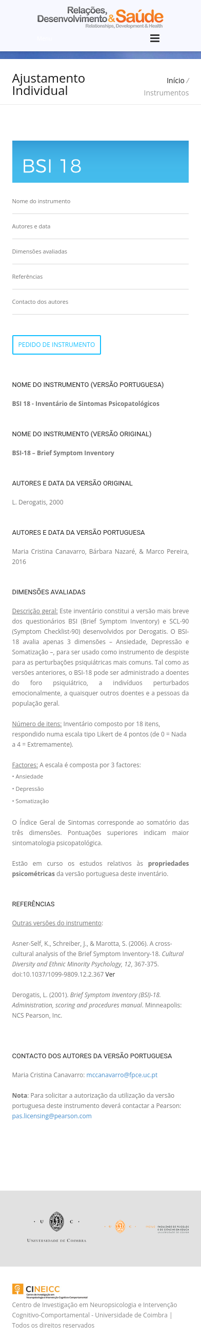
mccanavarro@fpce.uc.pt (122, 1075)
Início (176, 80)
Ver (110, 974)
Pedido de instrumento (56, 344)
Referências (27, 276)
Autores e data (31, 226)
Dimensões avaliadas (39, 251)
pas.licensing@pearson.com (52, 1116)
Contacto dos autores (40, 301)
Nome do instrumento (41, 201)
